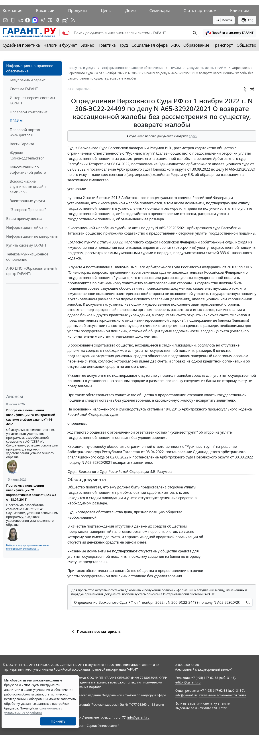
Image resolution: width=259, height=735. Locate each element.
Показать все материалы (96, 631)
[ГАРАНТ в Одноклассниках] (57, 20)
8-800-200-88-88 (187, 665)
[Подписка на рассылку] (5, 20)
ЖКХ (175, 45)
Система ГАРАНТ (24, 88)
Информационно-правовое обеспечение (29, 68)
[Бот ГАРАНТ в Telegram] (50, 20)
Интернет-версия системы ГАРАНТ (32, 100)
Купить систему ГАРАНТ (26, 245)
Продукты (77, 10)
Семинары (159, 10)
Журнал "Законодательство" (27, 155)
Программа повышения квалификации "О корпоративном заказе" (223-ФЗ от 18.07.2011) (31, 492)
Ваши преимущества (24, 218)
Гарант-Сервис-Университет (97, 725)
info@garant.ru (138, 717)
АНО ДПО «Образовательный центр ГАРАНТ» (31, 271)
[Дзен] (27, 20)
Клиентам (239, 10)
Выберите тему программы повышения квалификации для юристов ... (27, 547)
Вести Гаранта (22, 143)
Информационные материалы (32, 236)
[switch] (65, 33)
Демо (130, 10)
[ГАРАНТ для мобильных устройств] (13, 20)
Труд (123, 45)
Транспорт (223, 45)
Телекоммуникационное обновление (27, 257)
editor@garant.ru (188, 682)
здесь (193, 136)
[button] (229, 33)
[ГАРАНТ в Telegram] (42, 20)
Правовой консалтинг (28, 112)
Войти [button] (224, 20)
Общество (246, 45)
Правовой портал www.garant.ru (25, 132)
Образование (196, 45)
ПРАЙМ (16, 120)
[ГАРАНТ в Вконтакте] (20, 20)
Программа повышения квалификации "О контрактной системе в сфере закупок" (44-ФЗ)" (30, 417)
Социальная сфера (149, 45)
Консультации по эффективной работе (28, 170)
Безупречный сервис (27, 80)
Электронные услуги (27, 200)
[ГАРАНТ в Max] (35, 20)
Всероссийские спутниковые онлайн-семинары (28, 186)
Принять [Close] (58, 721)
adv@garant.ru (186, 695)
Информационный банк (26, 227)
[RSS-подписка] (72, 20)
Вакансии (45, 10)
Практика (106, 45)
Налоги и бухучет (60, 45)
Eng (247, 20)
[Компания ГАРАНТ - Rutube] (65, 20)
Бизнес (87, 45)
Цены (106, 10)
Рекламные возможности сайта (222, 695)
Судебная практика (21, 45)
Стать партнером (199, 10)
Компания (12, 10)
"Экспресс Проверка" (28, 209)
